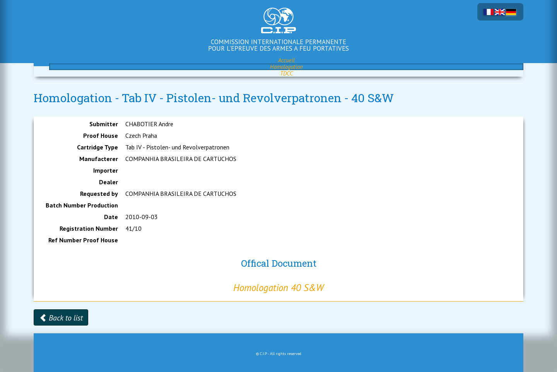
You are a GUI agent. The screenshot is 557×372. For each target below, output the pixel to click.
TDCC (286, 73)
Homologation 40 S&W (278, 287)
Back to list (61, 318)
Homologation (286, 66)
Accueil (286, 60)
